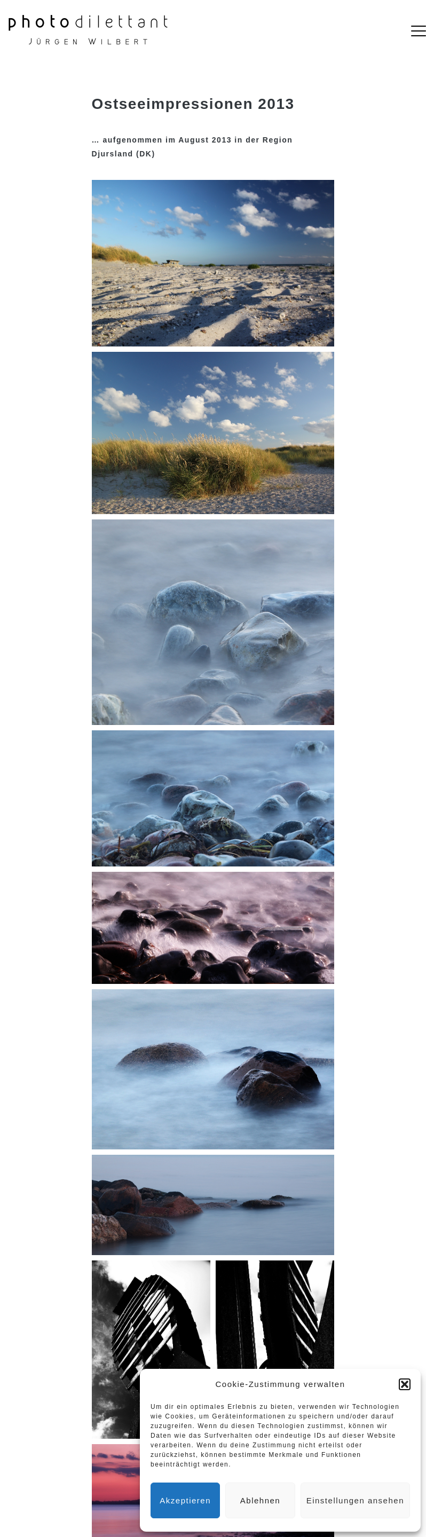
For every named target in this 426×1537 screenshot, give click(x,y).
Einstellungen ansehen (355, 1500)
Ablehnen (260, 1500)
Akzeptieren (185, 1500)
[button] (404, 1384)
